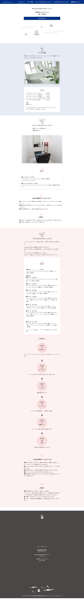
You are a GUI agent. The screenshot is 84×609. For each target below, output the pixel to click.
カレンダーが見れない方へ (42, 584)
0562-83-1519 (42, 593)
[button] (39, 40)
